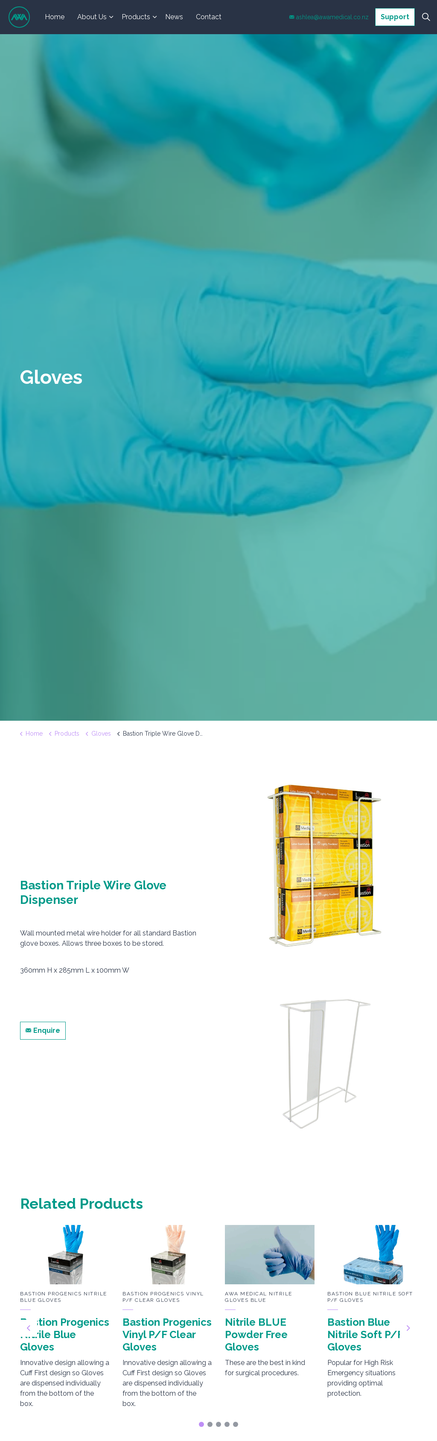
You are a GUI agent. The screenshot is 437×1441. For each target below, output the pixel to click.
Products (136, 17)
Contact (208, 17)
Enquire (42, 1030)
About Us (92, 17)
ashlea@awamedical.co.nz (329, 17)
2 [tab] (210, 1424)
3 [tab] (218, 1424)
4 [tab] (227, 1424)
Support (395, 17)
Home (54, 17)
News (174, 17)
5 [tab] (235, 1424)
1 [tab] (201, 1424)
